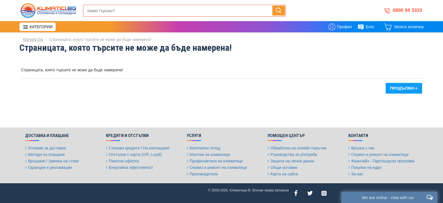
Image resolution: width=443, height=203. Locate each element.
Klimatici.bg (33, 39)
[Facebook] (295, 193)
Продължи (402, 88)
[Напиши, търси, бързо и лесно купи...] (278, 11)
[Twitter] (310, 193)
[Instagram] (324, 193)
